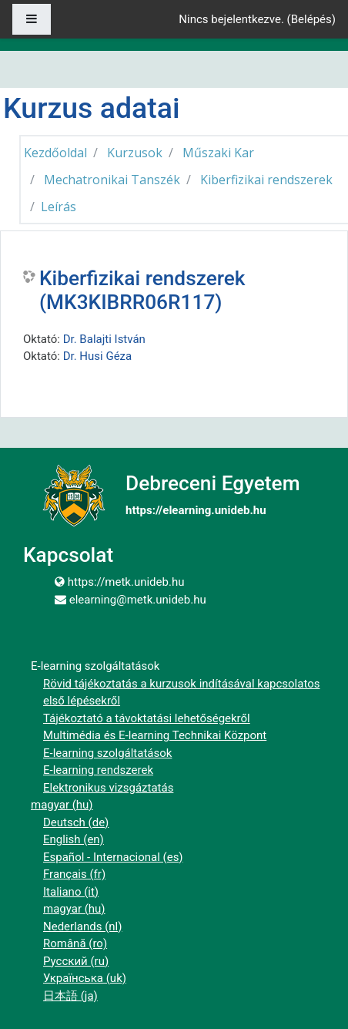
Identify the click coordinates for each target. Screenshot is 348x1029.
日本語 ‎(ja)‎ (70, 996)
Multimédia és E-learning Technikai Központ (154, 735)
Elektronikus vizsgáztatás (108, 788)
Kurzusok (134, 152)
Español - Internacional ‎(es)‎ (113, 857)
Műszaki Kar (218, 152)
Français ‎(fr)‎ (74, 874)
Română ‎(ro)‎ (75, 943)
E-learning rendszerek (98, 770)
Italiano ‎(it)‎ (71, 892)
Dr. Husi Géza (97, 356)
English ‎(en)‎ (73, 839)
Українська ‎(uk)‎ (84, 978)
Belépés (311, 19)
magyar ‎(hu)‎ (62, 805)
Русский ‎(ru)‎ (76, 961)
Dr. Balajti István (104, 339)
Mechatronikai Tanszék (112, 179)
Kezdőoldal (55, 152)
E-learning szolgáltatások (107, 753)
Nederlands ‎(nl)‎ (82, 926)
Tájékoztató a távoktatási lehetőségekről (146, 718)
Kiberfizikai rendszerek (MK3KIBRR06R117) (142, 290)
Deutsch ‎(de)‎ (76, 822)
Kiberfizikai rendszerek (266, 179)
